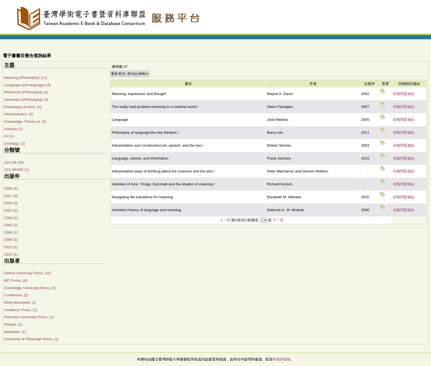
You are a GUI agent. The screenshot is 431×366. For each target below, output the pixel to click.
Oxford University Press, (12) (27, 273)
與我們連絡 (282, 359)
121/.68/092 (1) (16, 169)
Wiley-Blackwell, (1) (20, 302)
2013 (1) (11, 247)
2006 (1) (11, 232)
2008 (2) (11, 218)
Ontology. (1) (14, 143)
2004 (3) (11, 203)
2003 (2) (11, 210)
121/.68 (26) (14, 162)
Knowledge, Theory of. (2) (25, 121)
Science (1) (13, 129)
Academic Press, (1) (20, 310)
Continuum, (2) (16, 295)
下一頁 (278, 220)
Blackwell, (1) (15, 332)
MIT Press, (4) (15, 280)
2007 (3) (11, 196)
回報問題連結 (404, 94)
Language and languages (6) (27, 85)
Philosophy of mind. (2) (23, 107)
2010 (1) (11, 254)
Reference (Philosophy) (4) (26, 92)
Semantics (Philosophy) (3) (26, 99)
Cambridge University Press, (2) (30, 288)
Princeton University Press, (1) (29, 317)
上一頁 (225, 220)
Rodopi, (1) (13, 324)
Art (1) (9, 136)
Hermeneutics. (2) (18, 114)
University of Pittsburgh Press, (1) (31, 339)
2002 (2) (11, 225)
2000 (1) (11, 240)
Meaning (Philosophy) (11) (25, 78)
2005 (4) (11, 188)
